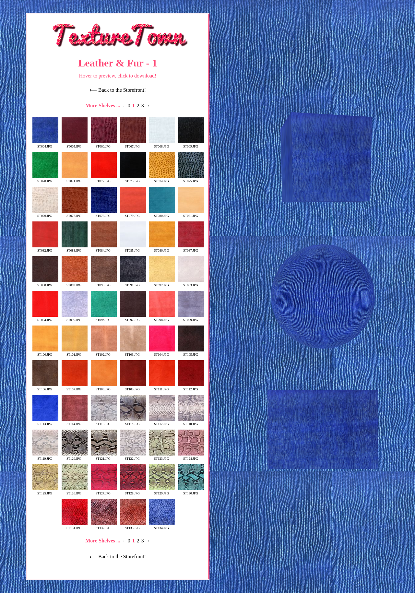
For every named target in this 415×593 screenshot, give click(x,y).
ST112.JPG (191, 387)
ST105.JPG (191, 352)
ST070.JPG (45, 179)
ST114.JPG (74, 422)
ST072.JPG (103, 179)
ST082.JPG (45, 248)
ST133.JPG (133, 526)
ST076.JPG (45, 214)
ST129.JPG (162, 491)
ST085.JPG (133, 248)
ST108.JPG (103, 387)
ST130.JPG (191, 491)
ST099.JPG (191, 318)
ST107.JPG (74, 387)
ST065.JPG (74, 144)
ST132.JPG (103, 526)
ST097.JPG (133, 318)
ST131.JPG (74, 526)
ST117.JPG (162, 422)
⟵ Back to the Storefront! (117, 90)
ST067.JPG (133, 144)
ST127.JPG (103, 491)
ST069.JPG (191, 144)
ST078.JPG (103, 214)
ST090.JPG (103, 283)
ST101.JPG (74, 352)
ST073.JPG (133, 179)
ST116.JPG (133, 422)
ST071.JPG (74, 179)
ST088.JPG (45, 283)
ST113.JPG (45, 422)
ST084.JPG (103, 248)
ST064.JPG (45, 144)
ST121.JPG (103, 456)
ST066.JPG (103, 144)
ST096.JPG (103, 318)
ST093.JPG (191, 283)
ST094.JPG (45, 318)
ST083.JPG (74, 248)
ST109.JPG (133, 387)
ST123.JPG (162, 456)
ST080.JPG (162, 214)
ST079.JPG (133, 214)
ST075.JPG (191, 179)
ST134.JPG (162, 526)
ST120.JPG (74, 456)
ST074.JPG (162, 179)
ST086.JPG (162, 248)
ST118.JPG (191, 422)
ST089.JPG (74, 283)
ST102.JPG (103, 352)
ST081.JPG (191, 214)
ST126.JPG (74, 491)
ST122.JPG (133, 456)
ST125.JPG (45, 491)
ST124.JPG (191, 456)
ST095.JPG (74, 318)
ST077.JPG (74, 214)
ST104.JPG (162, 352)
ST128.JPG (133, 491)
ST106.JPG (45, 387)
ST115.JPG (103, 422)
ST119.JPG (45, 456)
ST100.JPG (45, 352)
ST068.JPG (162, 144)
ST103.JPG (133, 352)
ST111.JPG (162, 387)
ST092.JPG (162, 283)
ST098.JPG (162, 318)
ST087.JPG (191, 248)
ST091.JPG (133, 283)
